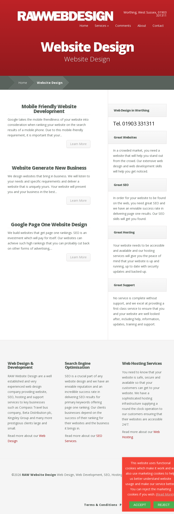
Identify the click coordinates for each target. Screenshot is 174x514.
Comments (123, 26)
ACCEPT (140, 505)
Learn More (78, 144)
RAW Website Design (39, 475)
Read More (164, 494)
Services (100, 26)
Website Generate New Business (49, 167)
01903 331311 (138, 123)
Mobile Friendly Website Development (48, 108)
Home (83, 26)
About (142, 26)
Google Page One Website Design (49, 224)
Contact (158, 26)
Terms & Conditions (100, 505)
